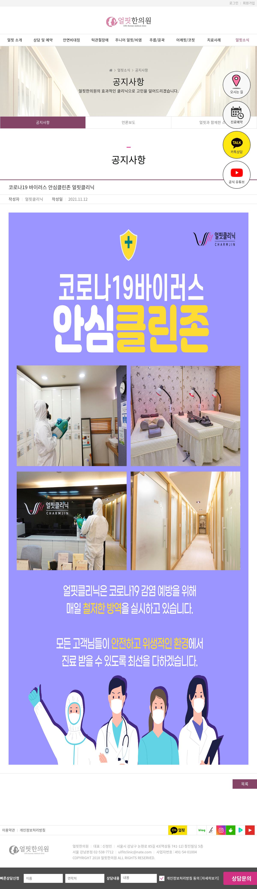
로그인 (233, 3)
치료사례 (214, 40)
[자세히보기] (209, 878)
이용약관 (8, 830)
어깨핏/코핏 (185, 40)
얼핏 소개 (14, 40)
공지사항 (43, 122)
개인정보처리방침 (32, 830)
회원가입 (249, 3)
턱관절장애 (100, 40)
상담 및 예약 (43, 40)
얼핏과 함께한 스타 (214, 122)
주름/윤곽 (157, 40)
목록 (244, 784)
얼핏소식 (242, 40)
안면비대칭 (71, 40)
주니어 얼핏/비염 (128, 40)
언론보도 (128, 122)
